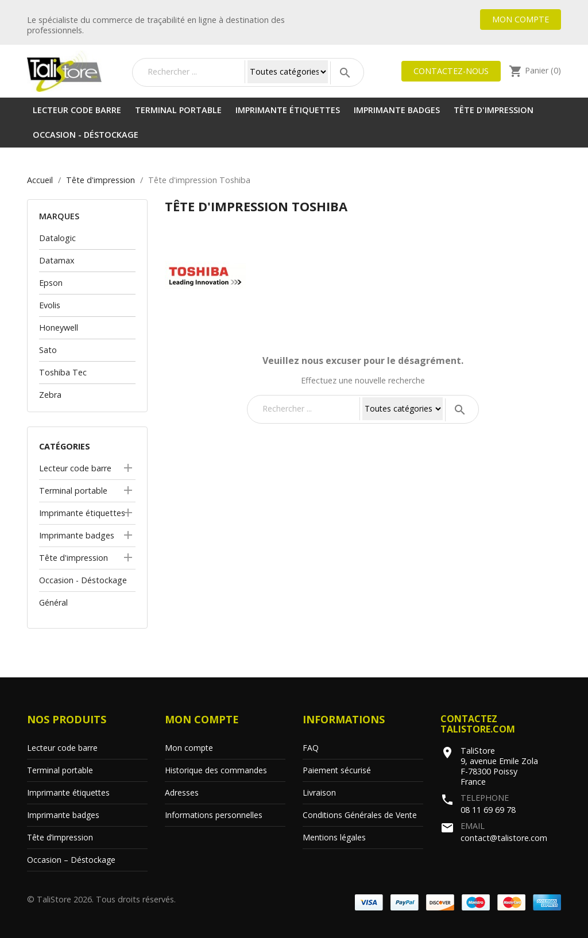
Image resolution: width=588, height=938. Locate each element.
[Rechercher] (193, 71)
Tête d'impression (493, 109)
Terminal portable (178, 109)
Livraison (319, 792)
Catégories (64, 446)
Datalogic (57, 237)
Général (53, 602)
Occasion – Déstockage (71, 859)
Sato (48, 349)
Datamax (57, 260)
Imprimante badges (397, 109)
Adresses (182, 792)
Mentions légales (334, 837)
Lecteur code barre (77, 109)
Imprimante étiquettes (287, 109)
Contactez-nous (451, 70)
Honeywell (58, 327)
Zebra (50, 394)
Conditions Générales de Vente (360, 814)
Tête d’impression (60, 837)
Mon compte (520, 19)
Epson (51, 282)
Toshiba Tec (63, 372)
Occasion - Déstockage (85, 134)
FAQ (311, 747)
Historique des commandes (216, 770)
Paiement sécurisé (337, 770)
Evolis (49, 305)
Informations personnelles (213, 814)
